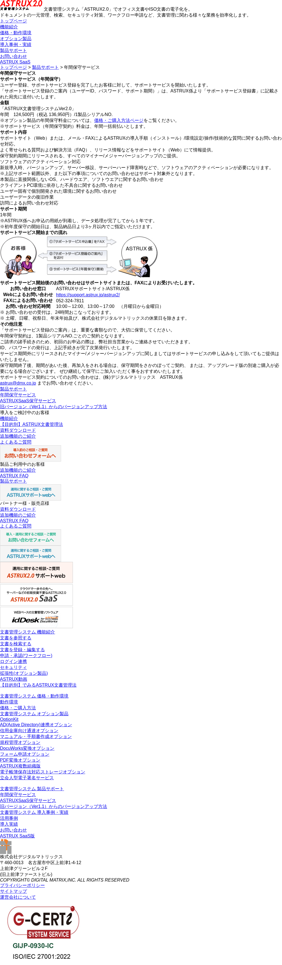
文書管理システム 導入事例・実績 (34, 812)
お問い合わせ (13, 56)
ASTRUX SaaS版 (17, 836)
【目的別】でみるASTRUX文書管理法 (38, 685)
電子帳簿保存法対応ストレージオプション (42, 771)
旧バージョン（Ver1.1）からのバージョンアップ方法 (53, 406)
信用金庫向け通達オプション (29, 730)
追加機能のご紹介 (18, 436)
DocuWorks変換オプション (27, 748)
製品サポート (13, 50)
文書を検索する (15, 643)
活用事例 (9, 818)
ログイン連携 (13, 661)
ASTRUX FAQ (14, 475)
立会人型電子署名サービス (27, 777)
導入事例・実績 (15, 44)
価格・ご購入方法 (18, 707)
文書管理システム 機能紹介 (27, 632)
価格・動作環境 (15, 32)
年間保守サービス (18, 394)
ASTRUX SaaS (15, 62)
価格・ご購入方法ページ (119, 120)
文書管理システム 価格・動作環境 (34, 696)
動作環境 (9, 702)
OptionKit (9, 719)
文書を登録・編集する (22, 649)
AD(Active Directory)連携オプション (36, 724)
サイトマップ (13, 891)
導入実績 (9, 824)
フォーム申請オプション (24, 754)
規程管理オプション (20, 742)
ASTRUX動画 (13, 679)
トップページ (13, 21)
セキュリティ (13, 667)
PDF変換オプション (20, 760)
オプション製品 (15, 38)
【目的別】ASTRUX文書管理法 (31, 424)
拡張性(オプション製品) (24, 673)
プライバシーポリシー (22, 885)
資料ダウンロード (18, 430)
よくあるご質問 (15, 442)
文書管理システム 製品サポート (32, 788)
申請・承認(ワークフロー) (26, 655)
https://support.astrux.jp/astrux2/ (88, 294)
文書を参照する (15, 637)
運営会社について (18, 897)
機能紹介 (9, 26)
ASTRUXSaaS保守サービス (28, 400)
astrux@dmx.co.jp (18, 383)
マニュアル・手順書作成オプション (36, 736)
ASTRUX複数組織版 (20, 766)
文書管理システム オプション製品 (34, 713)
